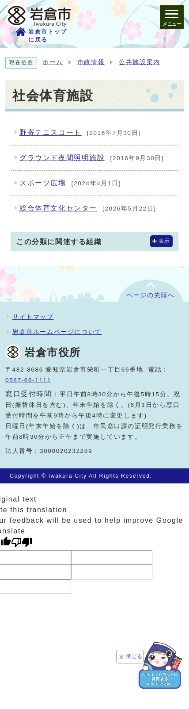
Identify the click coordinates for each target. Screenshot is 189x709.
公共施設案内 (139, 62)
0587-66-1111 (28, 380)
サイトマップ (33, 316)
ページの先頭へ (150, 295)
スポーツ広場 (70, 183)
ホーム (52, 62)
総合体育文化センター (87, 208)
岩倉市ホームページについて (57, 331)
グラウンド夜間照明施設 (91, 158)
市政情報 (91, 62)
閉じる (134, 656)
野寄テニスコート (80, 133)
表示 (164, 241)
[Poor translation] (21, 542)
